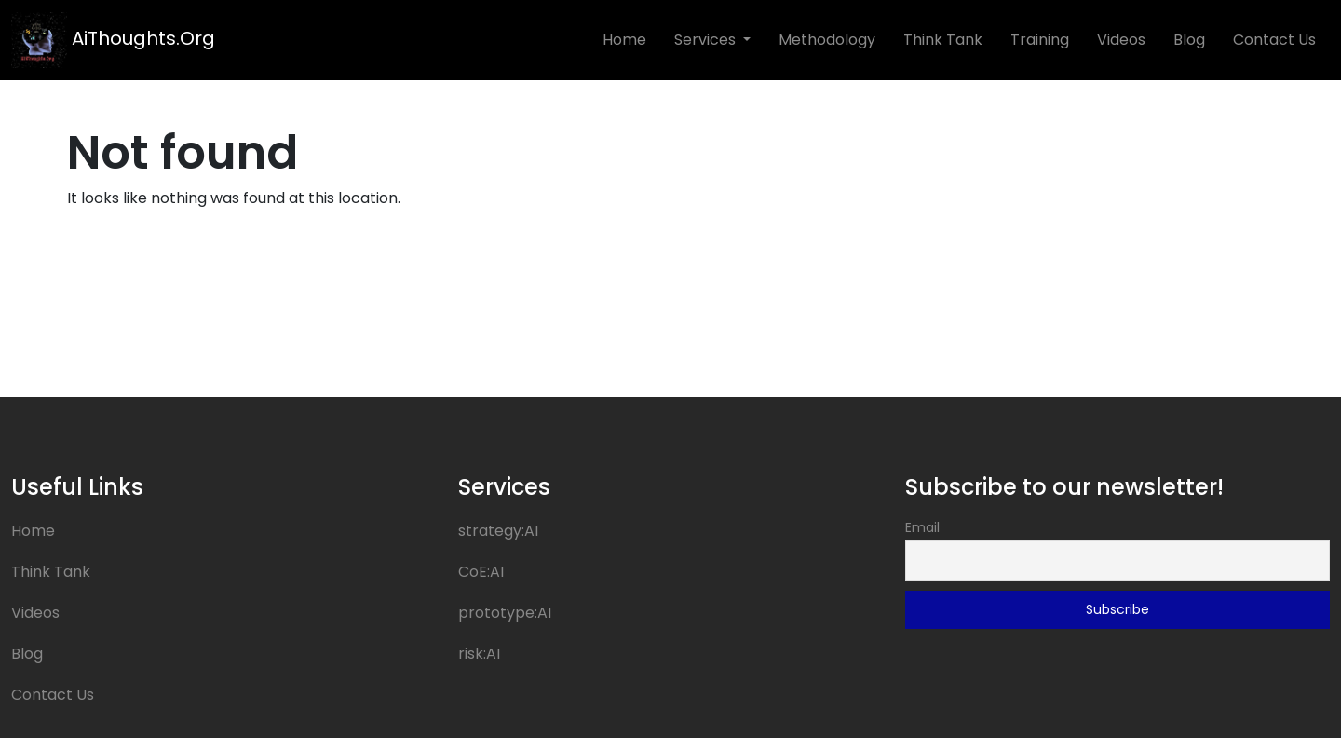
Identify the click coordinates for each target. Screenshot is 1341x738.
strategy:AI (498, 530)
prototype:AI (504, 612)
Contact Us (1274, 39)
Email (922, 527)
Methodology (827, 39)
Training (1039, 39)
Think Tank (942, 39)
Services (706, 39)
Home (624, 39)
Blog (1189, 39)
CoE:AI (481, 571)
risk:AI (479, 653)
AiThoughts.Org (113, 40)
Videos (1121, 39)
